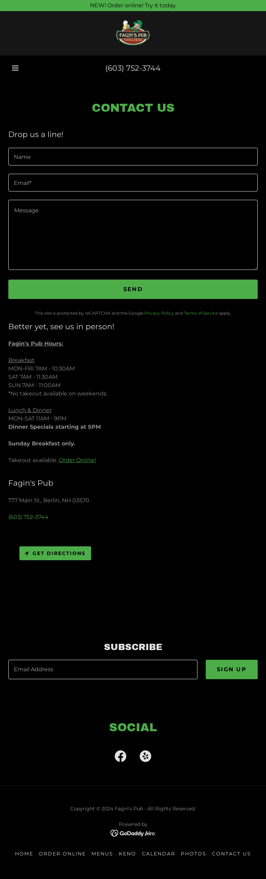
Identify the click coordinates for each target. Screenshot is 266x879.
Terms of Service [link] (201, 313)
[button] (15, 68)
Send (133, 289)
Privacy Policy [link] (159, 313)
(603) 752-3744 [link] (133, 68)
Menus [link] (102, 854)
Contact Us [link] (231, 854)
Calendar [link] (158, 854)
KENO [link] (127, 854)
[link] (133, 33)
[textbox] (133, 156)
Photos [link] (193, 854)
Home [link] (24, 854)
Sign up (232, 669)
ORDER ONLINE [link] (62, 854)
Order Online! (77, 460)
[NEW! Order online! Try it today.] (133, 5)
